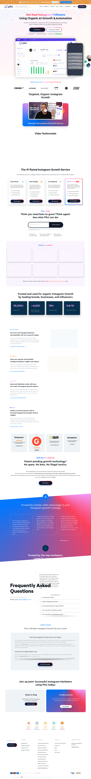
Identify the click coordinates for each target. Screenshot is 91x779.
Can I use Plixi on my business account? (52, 614)
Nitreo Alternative (42, 745)
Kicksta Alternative (42, 756)
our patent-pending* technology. (53, 24)
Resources (68, 6)
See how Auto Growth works (18, 346)
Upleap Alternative (42, 752)
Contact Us (57, 745)
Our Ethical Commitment (60, 743)
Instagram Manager (25, 745)
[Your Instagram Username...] (24, 6)
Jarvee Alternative (42, 759)
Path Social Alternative (43, 750)
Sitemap (50, 777)
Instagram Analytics (25, 750)
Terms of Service (36, 777)
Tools (57, 6)
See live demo (31, 704)
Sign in (74, 6)
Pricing (52, 6)
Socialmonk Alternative (43, 754)
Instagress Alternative (42, 761)
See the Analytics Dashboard (18, 371)
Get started (17, 201)
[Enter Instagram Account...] (38, 224)
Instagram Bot (24, 743)
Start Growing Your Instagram (55, 281)
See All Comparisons (43, 768)
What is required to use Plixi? (49, 601)
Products (46, 6)
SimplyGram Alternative (43, 743)
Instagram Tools (24, 747)
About (62, 6)
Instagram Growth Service (54, 640)
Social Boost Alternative (43, 765)
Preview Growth (56, 224)
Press (55, 750)
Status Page (57, 752)
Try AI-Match (73, 201)
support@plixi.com (24, 599)
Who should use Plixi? (47, 597)
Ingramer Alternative (42, 747)
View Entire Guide (45, 664)
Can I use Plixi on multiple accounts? (51, 610)
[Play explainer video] (45, 110)
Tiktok (40, 6)
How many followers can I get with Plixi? (52, 606)
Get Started (81, 6)
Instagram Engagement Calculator (76, 744)
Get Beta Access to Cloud (17, 426)
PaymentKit (37, 773)
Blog (55, 747)
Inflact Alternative (42, 763)
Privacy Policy (44, 777)
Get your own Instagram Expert (19, 398)
